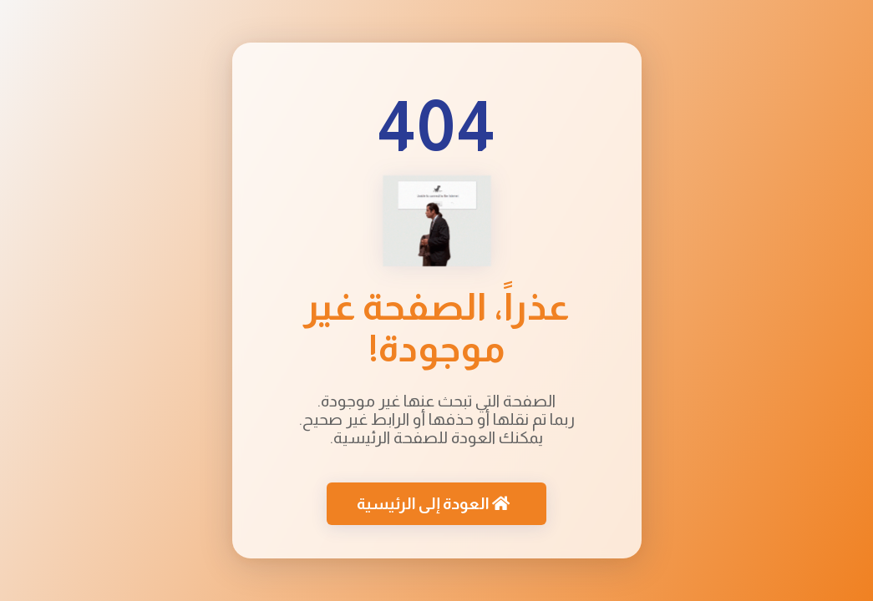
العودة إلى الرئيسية (433, 504)
